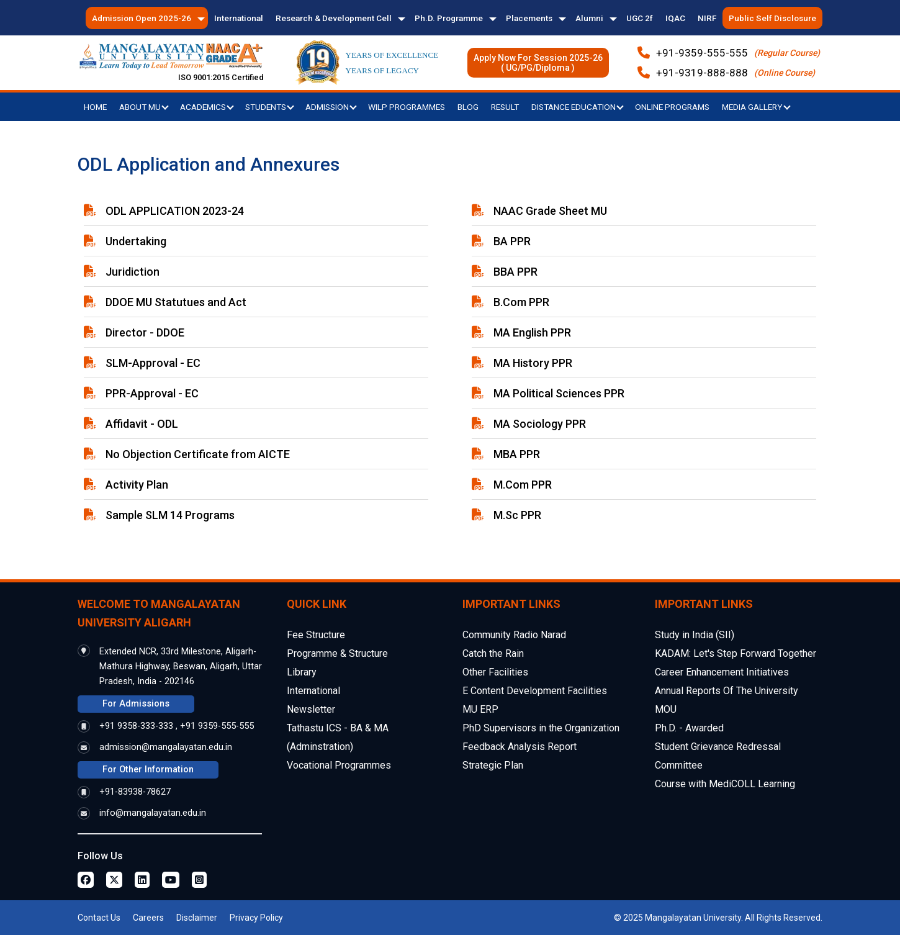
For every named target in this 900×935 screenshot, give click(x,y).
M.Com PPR (522, 484)
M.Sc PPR (517, 515)
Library (302, 672)
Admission (331, 107)
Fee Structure (316, 635)
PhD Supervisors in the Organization (540, 728)
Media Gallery (756, 107)
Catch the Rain (493, 653)
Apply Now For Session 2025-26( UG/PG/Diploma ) (538, 63)
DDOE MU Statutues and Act (176, 302)
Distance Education (577, 107)
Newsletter (311, 709)
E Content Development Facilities (534, 691)
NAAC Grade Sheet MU (550, 210)
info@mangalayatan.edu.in (152, 813)
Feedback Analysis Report (519, 746)
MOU (666, 709)
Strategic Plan (492, 765)
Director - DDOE (145, 332)
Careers (148, 918)
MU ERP (480, 709)
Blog (468, 107)
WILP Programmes (406, 107)
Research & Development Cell (334, 18)
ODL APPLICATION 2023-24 (175, 210)
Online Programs (672, 107)
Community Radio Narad (514, 635)
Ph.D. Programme (449, 18)
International (238, 18)
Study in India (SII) (694, 635)
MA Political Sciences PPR (558, 393)
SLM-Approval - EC (153, 362)
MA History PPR (532, 362)
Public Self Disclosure (772, 18)
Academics (207, 107)
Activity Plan (137, 484)
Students (269, 107)
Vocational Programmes (339, 765)
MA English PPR (532, 332)
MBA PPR (516, 454)
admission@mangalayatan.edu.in (165, 747)
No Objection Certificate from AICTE (198, 454)
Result (505, 107)
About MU (144, 107)
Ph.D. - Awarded (689, 728)
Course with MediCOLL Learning (725, 784)
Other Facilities (495, 672)
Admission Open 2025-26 (141, 18)
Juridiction (133, 271)
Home (95, 107)
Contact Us (99, 918)
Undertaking (136, 241)
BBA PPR (515, 271)
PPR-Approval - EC (152, 393)
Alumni (589, 18)
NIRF (707, 18)
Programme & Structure (337, 653)
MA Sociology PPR (539, 423)
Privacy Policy (256, 918)
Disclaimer (196, 918)
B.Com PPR (521, 302)
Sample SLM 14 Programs (170, 515)
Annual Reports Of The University (726, 691)
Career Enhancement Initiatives (722, 672)
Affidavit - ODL (142, 423)
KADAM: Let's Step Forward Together (735, 653)
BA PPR (512, 241)
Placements (529, 18)
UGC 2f (639, 18)
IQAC (675, 18)
